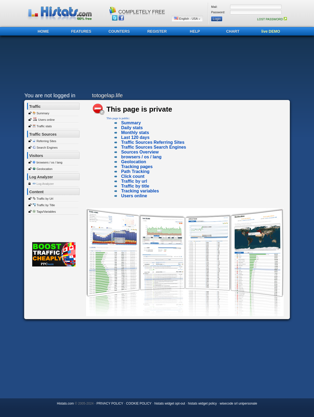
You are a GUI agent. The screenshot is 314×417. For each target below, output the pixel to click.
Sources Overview (140, 152)
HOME (43, 31)
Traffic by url (134, 181)
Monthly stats (135, 132)
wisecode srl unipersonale (238, 403)
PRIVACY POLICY (109, 403)
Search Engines (47, 147)
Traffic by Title (46, 205)
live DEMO (270, 31)
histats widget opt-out (169, 403)
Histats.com (65, 403)
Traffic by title (135, 186)
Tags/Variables (46, 211)
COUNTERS (119, 31)
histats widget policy (202, 403)
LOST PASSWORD (272, 19)
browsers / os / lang (49, 162)
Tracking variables (140, 191)
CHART (233, 31)
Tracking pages (137, 166)
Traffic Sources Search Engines (153, 147)
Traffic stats (44, 126)
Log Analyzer (45, 183)
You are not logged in (49, 95)
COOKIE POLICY (139, 403)
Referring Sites (46, 141)
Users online (46, 119)
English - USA (187, 18)
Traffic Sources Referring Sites (152, 142)
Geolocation (45, 169)
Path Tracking (135, 171)
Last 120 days (135, 137)
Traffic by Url (45, 198)
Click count (132, 176)
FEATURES (81, 31)
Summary (43, 113)
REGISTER (157, 31)
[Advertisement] (155, 65)
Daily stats (132, 127)
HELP (195, 31)
